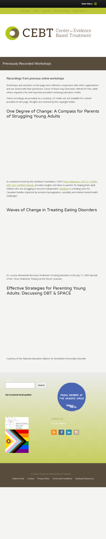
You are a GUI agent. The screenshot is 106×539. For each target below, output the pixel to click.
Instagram (76, 432)
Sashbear (64, 188)
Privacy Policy (46, 11)
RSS (54, 432)
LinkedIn (69, 432)
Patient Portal (25, 11)
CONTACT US (57, 419)
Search (8, 380)
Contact (36, 11)
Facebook (61, 432)
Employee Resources (79, 11)
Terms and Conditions (62, 11)
